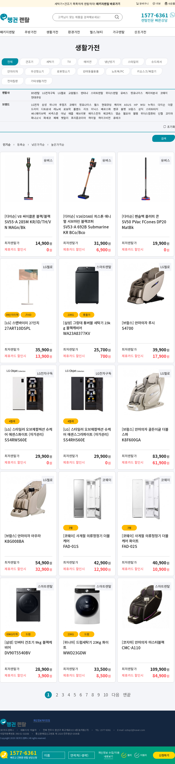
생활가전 (52, 32)
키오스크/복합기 (146, 71)
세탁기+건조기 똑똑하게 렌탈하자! (87, 4)
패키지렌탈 (7, 32)
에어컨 (88, 62)
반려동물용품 (91, 71)
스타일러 (133, 62)
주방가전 (31, 32)
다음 (115, 694)
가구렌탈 (119, 32)
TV (69, 62)
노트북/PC (118, 71)
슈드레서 (156, 62)
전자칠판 (12, 81)
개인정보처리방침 (41, 720)
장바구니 (144, 3)
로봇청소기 (63, 71)
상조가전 (140, 32)
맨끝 (127, 694)
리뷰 (158, 3)
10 (105, 694)
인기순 (7, 144)
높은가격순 (57, 144)
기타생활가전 (39, 81)
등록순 (21, 144)
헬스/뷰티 (96, 32)
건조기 (29, 62)
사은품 (171, 3)
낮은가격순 (38, 144)
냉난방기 (109, 62)
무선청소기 (37, 71)
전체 (10, 62)
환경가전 (74, 32)
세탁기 (50, 62)
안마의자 (12, 71)
